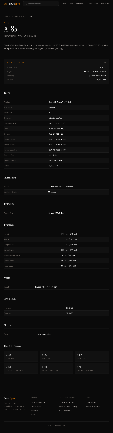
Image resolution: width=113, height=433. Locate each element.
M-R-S (23, 17)
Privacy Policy (92, 402)
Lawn (71, 3)
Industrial (80, 3)
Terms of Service (93, 406)
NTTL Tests (93, 3)
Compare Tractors (66, 402)
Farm (64, 3)
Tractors (14, 17)
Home (6, 17)
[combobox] (41, 3)
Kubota (34, 410)
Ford (33, 415)
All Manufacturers (38, 402)
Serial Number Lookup (68, 406)
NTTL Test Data (65, 410)
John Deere (36, 406)
